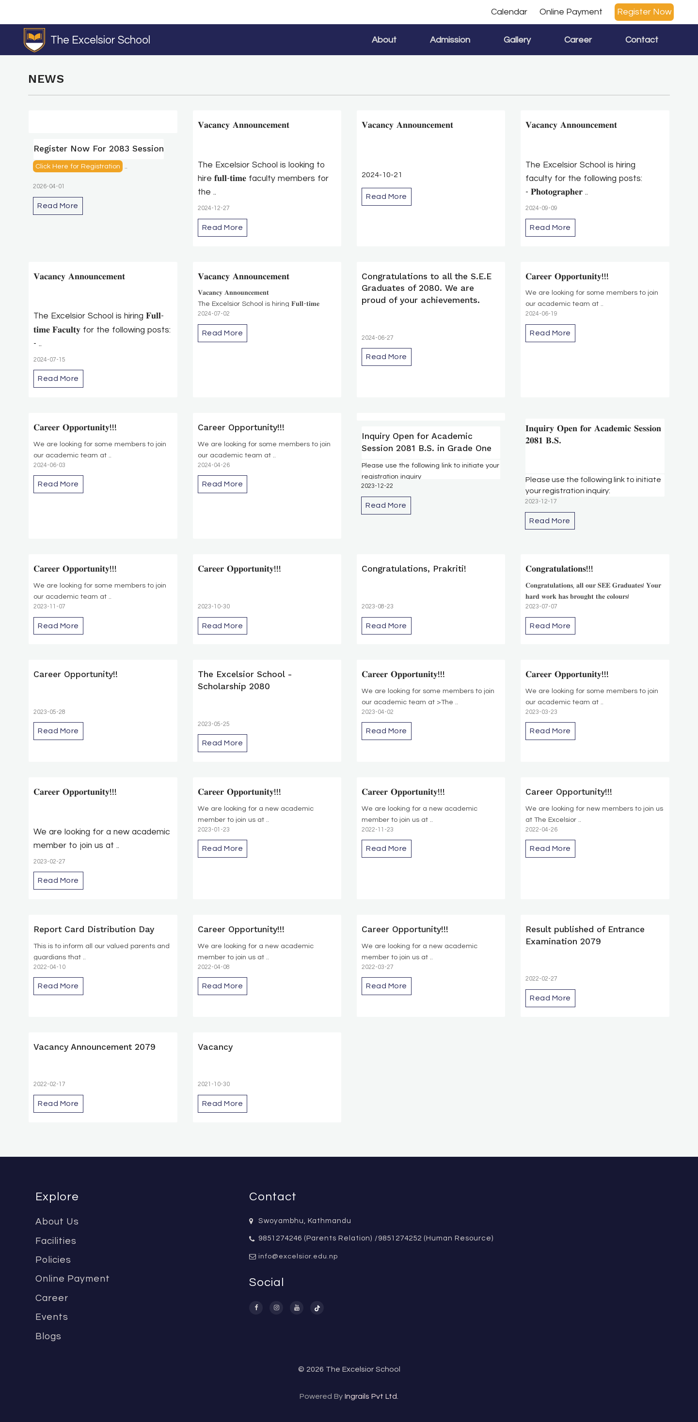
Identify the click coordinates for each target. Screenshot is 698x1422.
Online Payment (571, 11)
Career (578, 40)
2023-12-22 (377, 486)
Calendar (509, 11)
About (384, 40)
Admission (450, 40)
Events (51, 1317)
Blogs (48, 1336)
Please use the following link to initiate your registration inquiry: (593, 485)
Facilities (56, 1241)
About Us (57, 1221)
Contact (641, 40)
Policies (53, 1260)
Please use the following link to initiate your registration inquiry (430, 471)
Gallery (517, 40)
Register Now (644, 11)
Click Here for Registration (77, 166)
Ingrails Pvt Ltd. (371, 1396)
